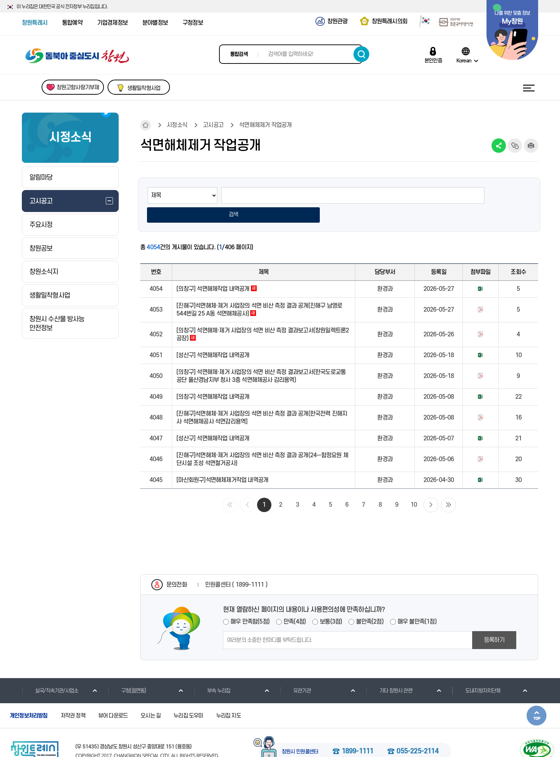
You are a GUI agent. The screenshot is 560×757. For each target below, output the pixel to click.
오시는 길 (151, 697)
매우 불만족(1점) (417, 603)
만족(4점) (295, 603)
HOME (145, 125)
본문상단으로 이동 (536, 697)
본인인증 (433, 60)
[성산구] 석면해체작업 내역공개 (212, 337)
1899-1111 (358, 733)
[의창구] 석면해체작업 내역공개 (216, 271)
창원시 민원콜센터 (300, 734)
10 (413, 486)
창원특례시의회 (389, 21)
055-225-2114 (417, 733)
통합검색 (239, 54)
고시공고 (213, 125)
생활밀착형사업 (143, 88)
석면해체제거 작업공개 (265, 125)
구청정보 (192, 23)
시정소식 (177, 125)
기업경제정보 (112, 23)
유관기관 (295, 672)
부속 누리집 (212, 672)
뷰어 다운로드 (113, 697)
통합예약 (72, 23)
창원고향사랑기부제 (78, 87)
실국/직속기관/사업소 (50, 672)
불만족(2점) (369, 603)
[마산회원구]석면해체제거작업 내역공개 (222, 462)
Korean (463, 60)
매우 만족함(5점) (250, 603)
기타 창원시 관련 (389, 672)
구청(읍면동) (127, 672)
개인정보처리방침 (29, 697)
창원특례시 (34, 23)
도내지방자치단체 (476, 672)
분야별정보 (155, 23)
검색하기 (361, 54)
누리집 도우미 (188, 697)
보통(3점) (331, 603)
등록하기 (494, 622)
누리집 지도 (228, 697)
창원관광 (337, 21)
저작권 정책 (73, 697)
